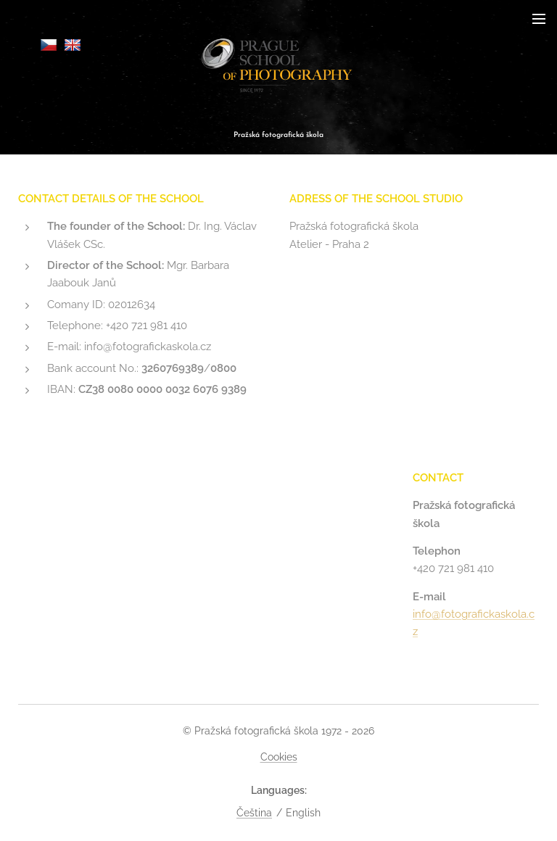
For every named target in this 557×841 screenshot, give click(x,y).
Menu (538, 19)
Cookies (278, 757)
